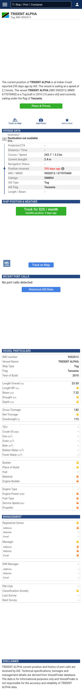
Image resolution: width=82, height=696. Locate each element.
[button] (77, 4)
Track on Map (41, 265)
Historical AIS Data (41, 289)
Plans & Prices (41, 106)
